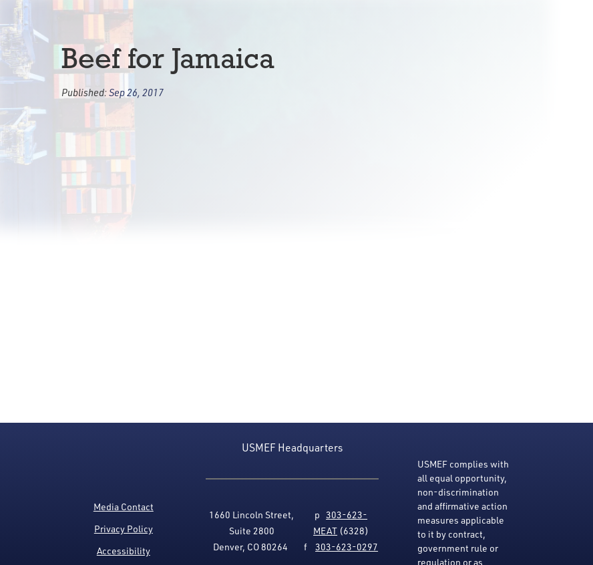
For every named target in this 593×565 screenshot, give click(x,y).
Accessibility (123, 550)
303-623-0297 (346, 546)
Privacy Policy (123, 528)
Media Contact (123, 506)
